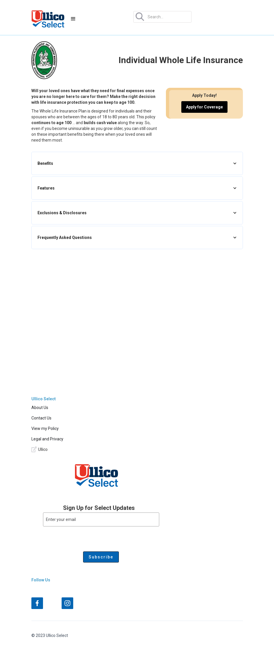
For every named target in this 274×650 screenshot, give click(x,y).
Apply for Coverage (204, 107)
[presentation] (87, 537)
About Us (39, 407)
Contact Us (41, 418)
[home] (48, 19)
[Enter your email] (101, 519)
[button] (73, 19)
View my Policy (45, 428)
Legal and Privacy (47, 439)
